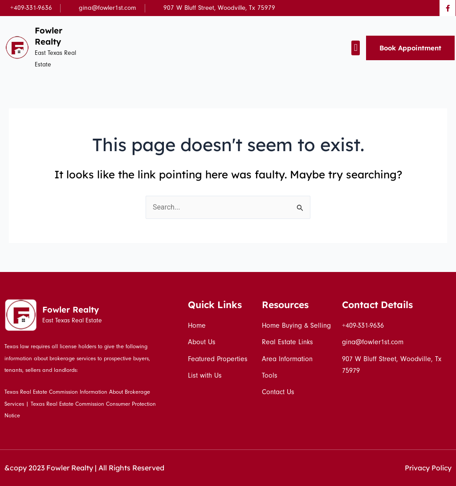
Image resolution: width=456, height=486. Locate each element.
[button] (355, 48)
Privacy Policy (428, 467)
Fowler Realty (49, 36)
